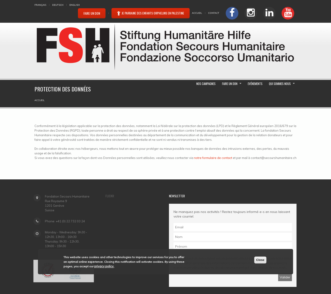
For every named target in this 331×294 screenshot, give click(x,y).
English (74, 4)
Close (260, 260)
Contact (213, 12)
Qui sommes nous (276, 63)
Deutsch (57, 4)
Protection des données (144, 279)
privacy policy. (104, 266)
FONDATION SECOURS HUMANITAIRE (80, 279)
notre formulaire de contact (213, 128)
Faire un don (91, 13)
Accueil (197, 12)
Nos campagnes (220, 36)
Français (40, 4)
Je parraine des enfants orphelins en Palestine (150, 13)
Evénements (284, 36)
